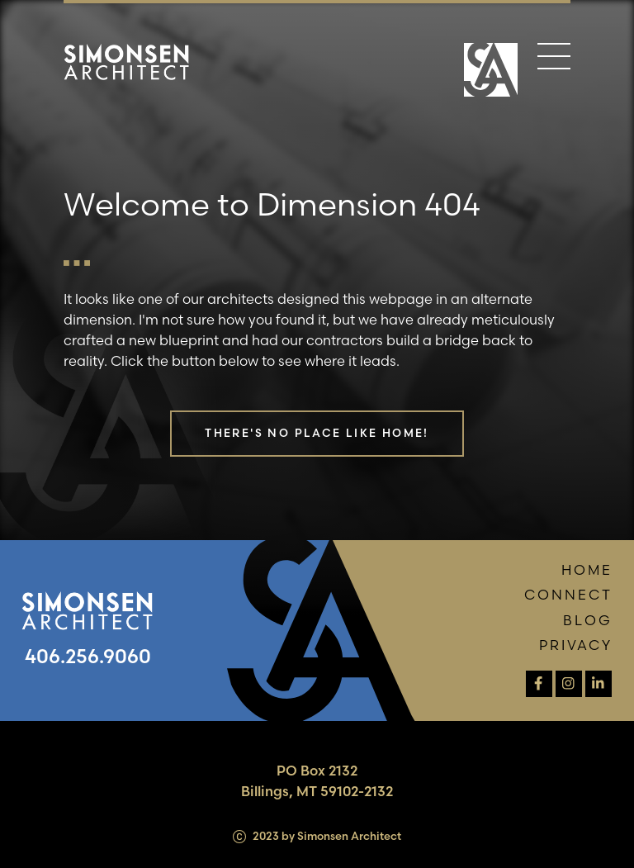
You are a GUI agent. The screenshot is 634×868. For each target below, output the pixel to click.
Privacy (576, 645)
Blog (588, 620)
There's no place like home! (317, 432)
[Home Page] (491, 70)
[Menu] (553, 59)
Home (587, 570)
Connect (568, 594)
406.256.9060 (88, 656)
